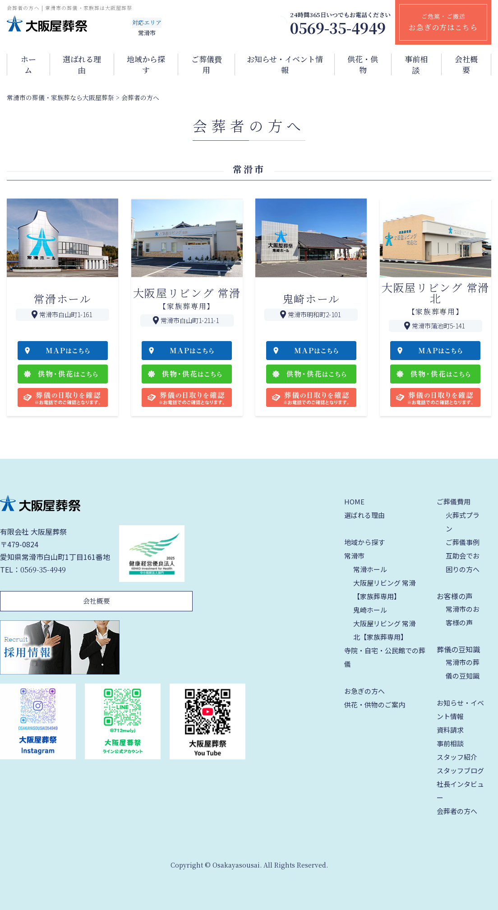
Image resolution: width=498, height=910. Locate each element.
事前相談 (416, 64)
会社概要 (466, 64)
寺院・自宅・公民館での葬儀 (384, 657)
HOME (354, 501)
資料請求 (450, 729)
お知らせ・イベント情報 (285, 64)
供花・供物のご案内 (374, 704)
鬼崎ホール (370, 609)
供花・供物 (362, 64)
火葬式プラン (463, 521)
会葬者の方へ (457, 811)
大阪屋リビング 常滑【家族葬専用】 (384, 589)
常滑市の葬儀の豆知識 (463, 668)
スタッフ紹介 (457, 757)
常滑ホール (370, 569)
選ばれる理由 (82, 64)
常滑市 (354, 555)
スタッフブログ (460, 770)
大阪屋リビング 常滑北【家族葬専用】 (384, 630)
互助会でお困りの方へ (463, 562)
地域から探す (146, 64)
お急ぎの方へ (364, 691)
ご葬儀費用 (206, 64)
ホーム (28, 64)
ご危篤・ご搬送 (443, 22)
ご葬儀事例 (463, 542)
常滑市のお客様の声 (463, 615)
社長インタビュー (460, 790)
